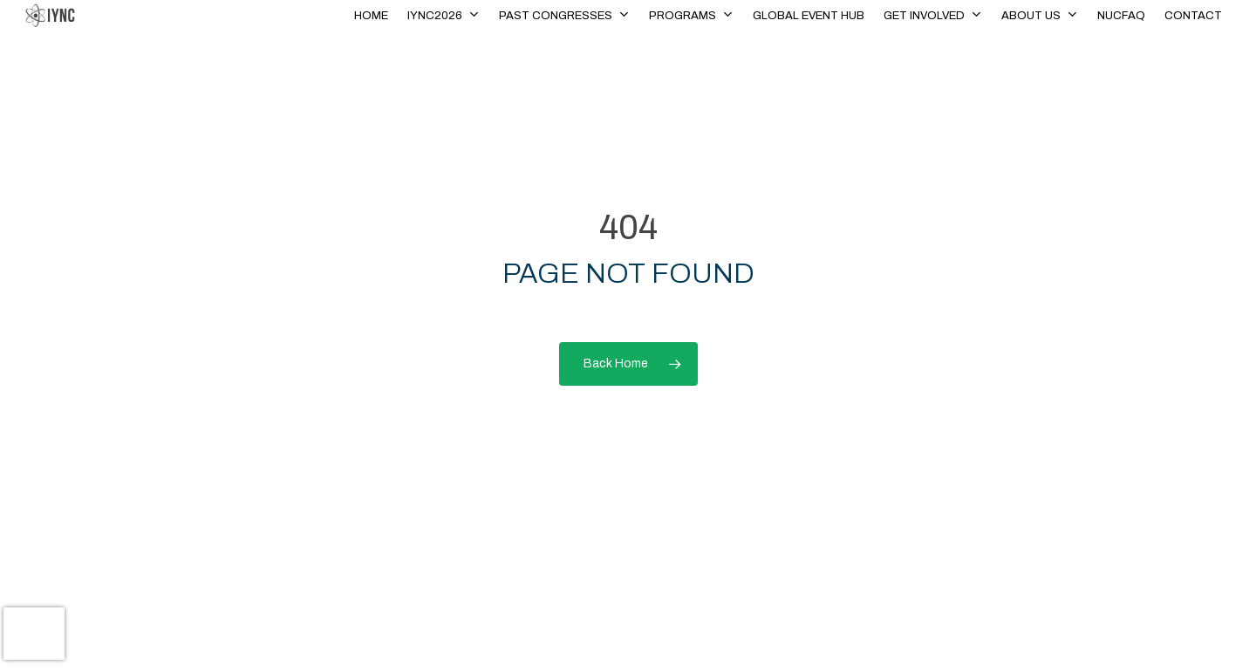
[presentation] (34, 633)
